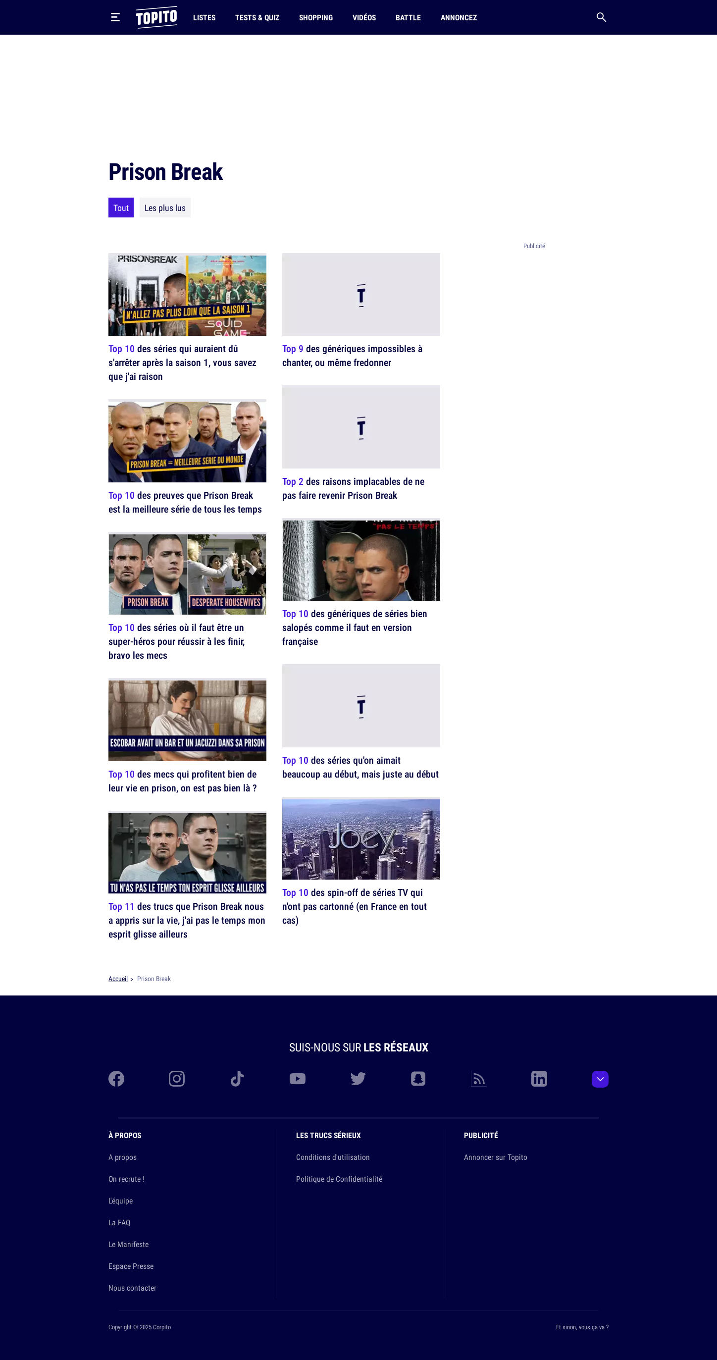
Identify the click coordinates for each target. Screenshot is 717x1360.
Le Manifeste (128, 1244)
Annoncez (459, 17)
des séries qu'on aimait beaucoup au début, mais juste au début (360, 767)
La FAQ (119, 1222)
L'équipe (120, 1200)
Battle (408, 17)
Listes (204, 17)
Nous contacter (132, 1287)
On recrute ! (126, 1178)
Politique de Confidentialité (339, 1178)
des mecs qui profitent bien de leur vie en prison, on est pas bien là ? (182, 780)
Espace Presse (131, 1265)
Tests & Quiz (257, 17)
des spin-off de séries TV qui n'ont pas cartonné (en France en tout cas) (354, 906)
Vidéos (364, 17)
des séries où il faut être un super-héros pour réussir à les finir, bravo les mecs (176, 641)
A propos (122, 1156)
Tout (121, 207)
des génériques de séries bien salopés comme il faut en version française (354, 627)
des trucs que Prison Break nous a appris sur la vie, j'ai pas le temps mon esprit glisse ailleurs (186, 920)
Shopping (316, 17)
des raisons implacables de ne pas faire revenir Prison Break (353, 488)
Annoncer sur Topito (495, 1156)
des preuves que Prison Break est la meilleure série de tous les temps (185, 502)
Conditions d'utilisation (333, 1156)
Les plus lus (165, 207)
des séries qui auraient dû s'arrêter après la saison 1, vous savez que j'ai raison (182, 362)
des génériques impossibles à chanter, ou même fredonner (352, 355)
